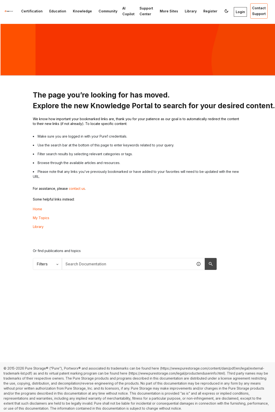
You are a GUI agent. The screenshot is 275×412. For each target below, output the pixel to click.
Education (57, 11)
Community (108, 11)
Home (37, 209)
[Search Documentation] (211, 264)
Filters (47, 264)
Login (240, 12)
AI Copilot (128, 11)
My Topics (41, 218)
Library (191, 11)
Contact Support (259, 11)
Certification (32, 11)
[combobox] (127, 264)
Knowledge (82, 11)
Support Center (146, 11)
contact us (77, 188)
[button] (226, 11)
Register (210, 11)
